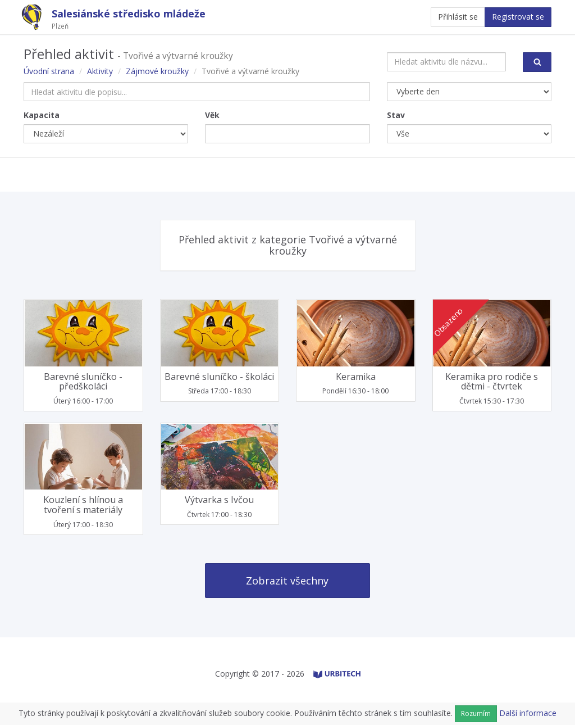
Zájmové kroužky (157, 71)
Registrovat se (518, 16)
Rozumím (476, 713)
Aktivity (100, 71)
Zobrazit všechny (287, 580)
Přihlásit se (458, 16)
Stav (396, 115)
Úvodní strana (49, 71)
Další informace (527, 713)
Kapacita (42, 115)
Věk (212, 115)
